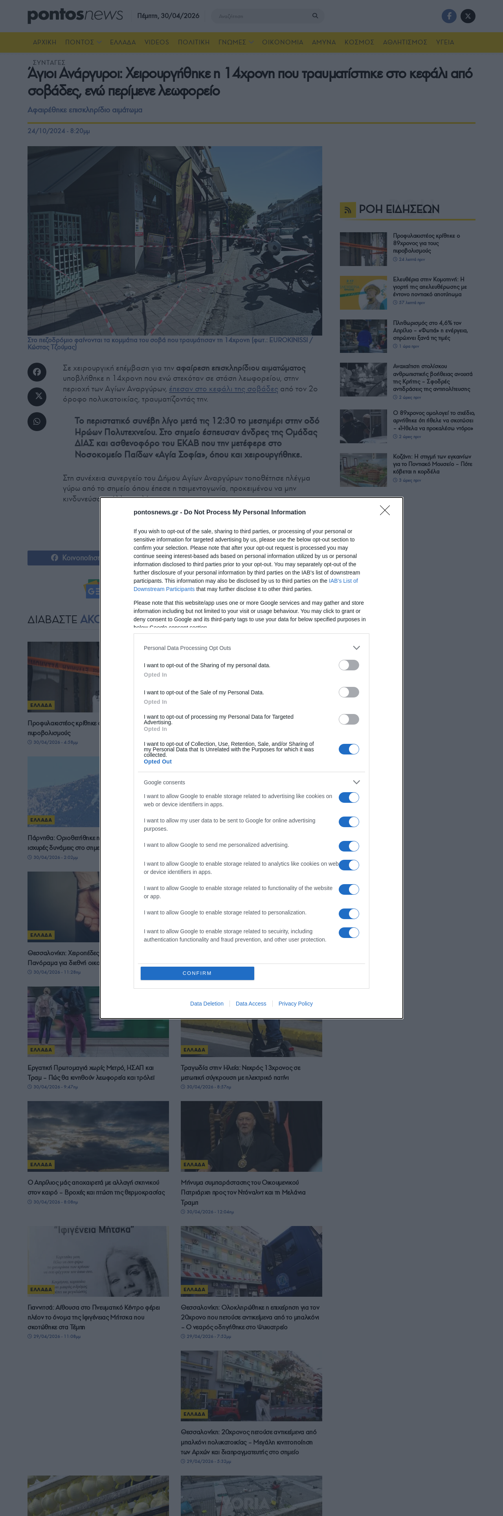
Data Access (251, 1003)
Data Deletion (207, 1003)
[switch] (349, 665)
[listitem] (251, 648)
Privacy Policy (296, 1003)
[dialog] (251, 758)
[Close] (387, 512)
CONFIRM (197, 973)
